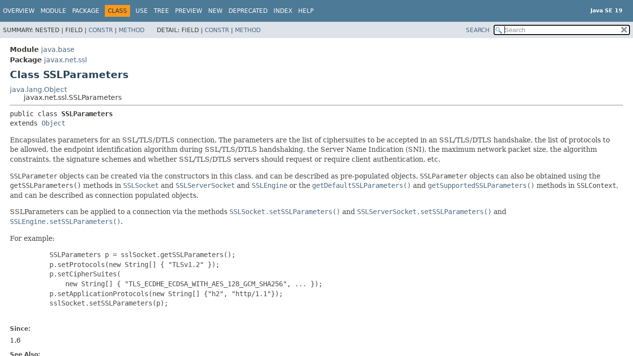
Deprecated (248, 10)
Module (53, 10)
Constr (101, 30)
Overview (19, 10)
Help (306, 10)
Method (131, 30)
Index (282, 10)
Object (53, 123)
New (215, 10)
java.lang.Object (38, 89)
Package (85, 10)
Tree (161, 10)
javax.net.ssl (65, 60)
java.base (58, 49)
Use (142, 10)
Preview (188, 10)
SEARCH (478, 30)
